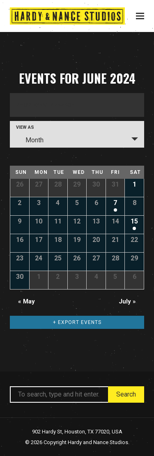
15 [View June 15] (134, 221)
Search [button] (126, 394)
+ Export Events (77, 322)
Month (30, 140)
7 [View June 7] (115, 203)
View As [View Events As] (25, 127)
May (26, 301)
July (127, 301)
